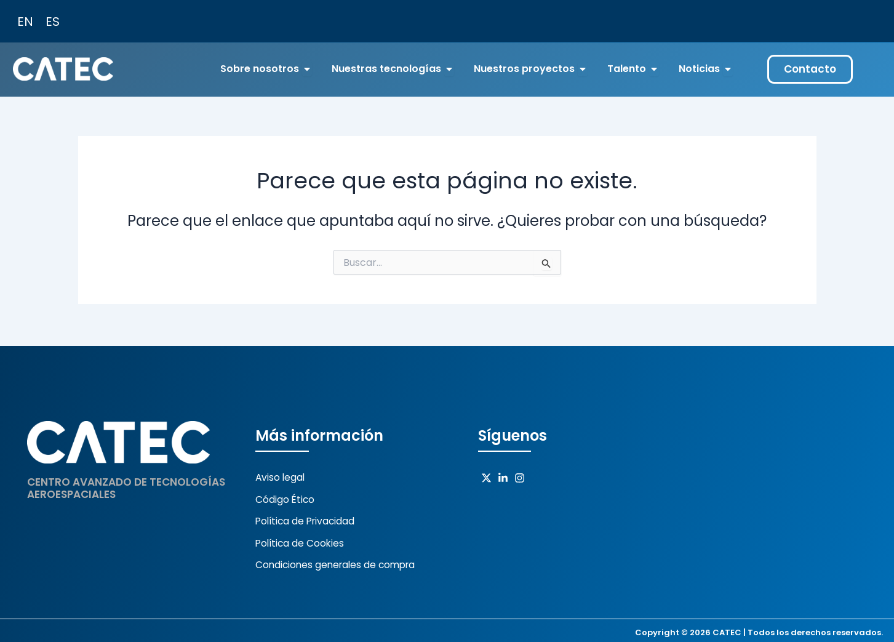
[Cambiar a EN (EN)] (25, 21)
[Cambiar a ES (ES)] (52, 21)
